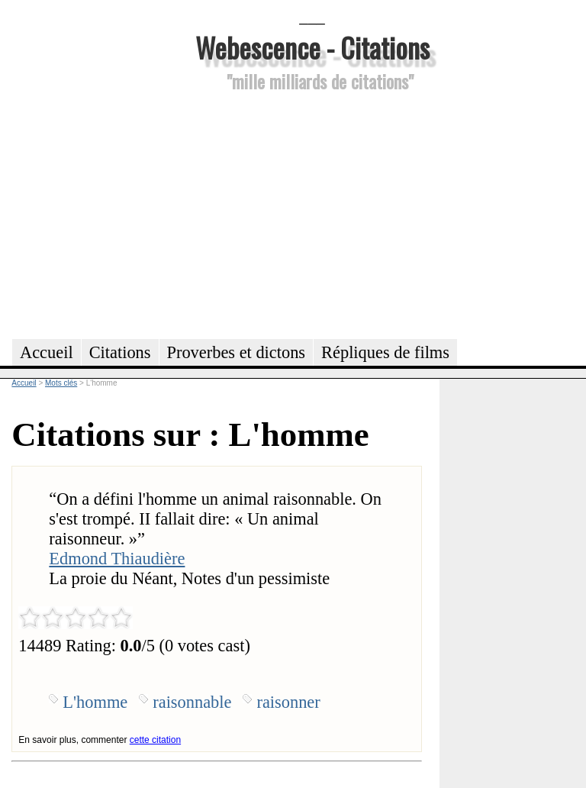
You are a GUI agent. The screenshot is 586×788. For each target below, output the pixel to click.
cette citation (155, 740)
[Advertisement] (312, 213)
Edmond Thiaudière (117, 558)
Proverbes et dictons (236, 352)
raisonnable (192, 702)
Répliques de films (385, 352)
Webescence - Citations (312, 47)
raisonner (288, 702)
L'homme (95, 702)
